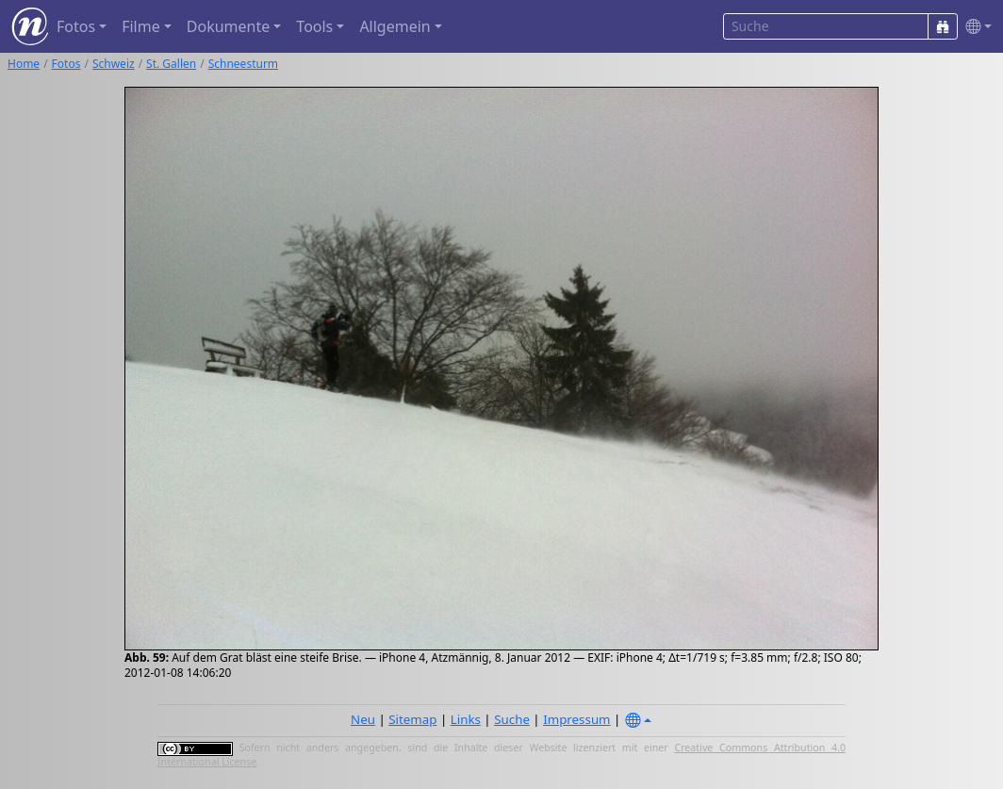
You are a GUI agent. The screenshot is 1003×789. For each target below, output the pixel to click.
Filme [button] (141, 26)
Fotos (66, 64)
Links (466, 719)
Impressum (576, 719)
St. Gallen (171, 64)
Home (24, 64)
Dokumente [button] (228, 26)
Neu (363, 719)
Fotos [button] (76, 26)
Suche (512, 719)
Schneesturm (243, 64)
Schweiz (113, 64)
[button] (975, 26)
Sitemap (412, 719)
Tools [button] (314, 26)
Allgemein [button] (394, 26)
